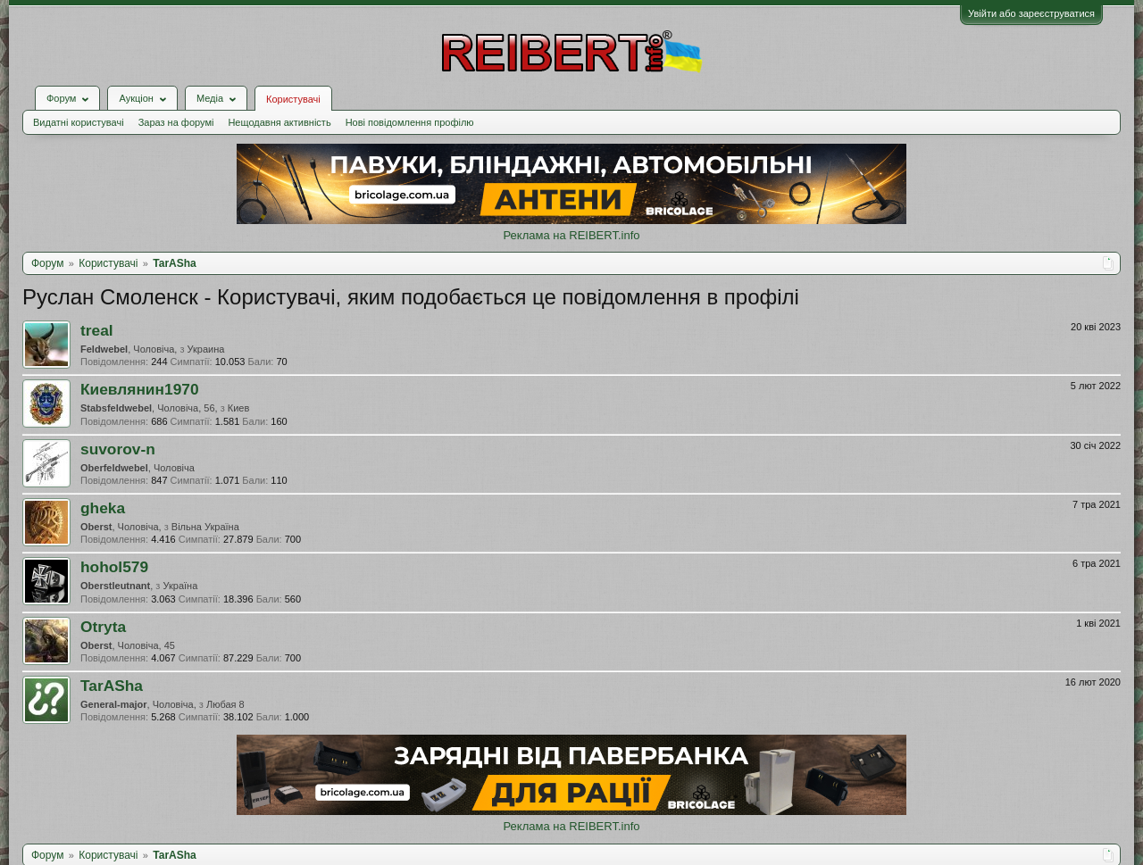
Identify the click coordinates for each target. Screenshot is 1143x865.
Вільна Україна (205, 526)
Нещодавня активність (279, 122)
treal (96, 330)
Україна (180, 585)
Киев (239, 408)
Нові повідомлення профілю (410, 122)
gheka (102, 508)
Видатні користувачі (78, 122)
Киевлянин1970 (139, 389)
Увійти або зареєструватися (1031, 13)
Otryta (103, 627)
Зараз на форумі (176, 122)
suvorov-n (117, 449)
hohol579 (114, 567)
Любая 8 (225, 704)
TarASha (111, 685)
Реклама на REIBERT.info (571, 235)
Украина (206, 349)
